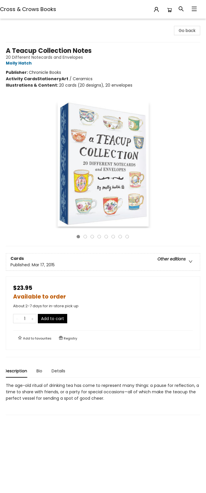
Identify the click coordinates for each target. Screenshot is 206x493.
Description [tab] (17, 371)
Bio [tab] (41, 371)
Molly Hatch (19, 63)
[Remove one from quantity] (17, 318)
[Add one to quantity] (32, 318)
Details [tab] (60, 371)
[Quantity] (25, 318)
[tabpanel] (103, 398)
